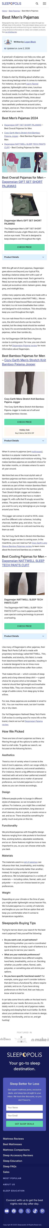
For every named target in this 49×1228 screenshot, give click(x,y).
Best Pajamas (14, 11)
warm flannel (32, 83)
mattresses (36, 451)
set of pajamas (30, 862)
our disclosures (11, 32)
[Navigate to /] (24, 1055)
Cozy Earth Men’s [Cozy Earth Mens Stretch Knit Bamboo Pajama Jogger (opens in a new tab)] (16, 360)
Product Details (24, 257)
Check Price (24, 247)
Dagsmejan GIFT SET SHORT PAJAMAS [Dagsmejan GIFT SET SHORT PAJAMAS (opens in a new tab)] (22, 125)
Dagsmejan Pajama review (24, 345)
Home (4, 11)
